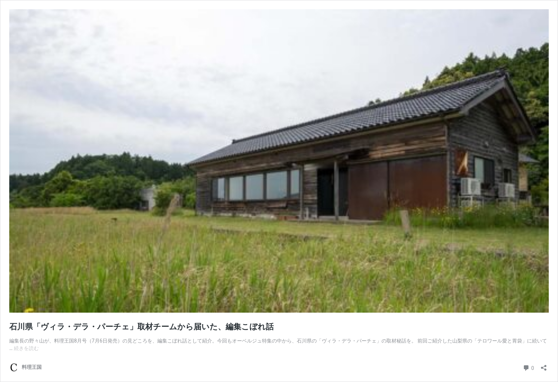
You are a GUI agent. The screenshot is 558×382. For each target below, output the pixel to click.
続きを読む (26, 348)
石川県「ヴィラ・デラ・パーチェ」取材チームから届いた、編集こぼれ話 (141, 326)
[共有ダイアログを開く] (544, 365)
